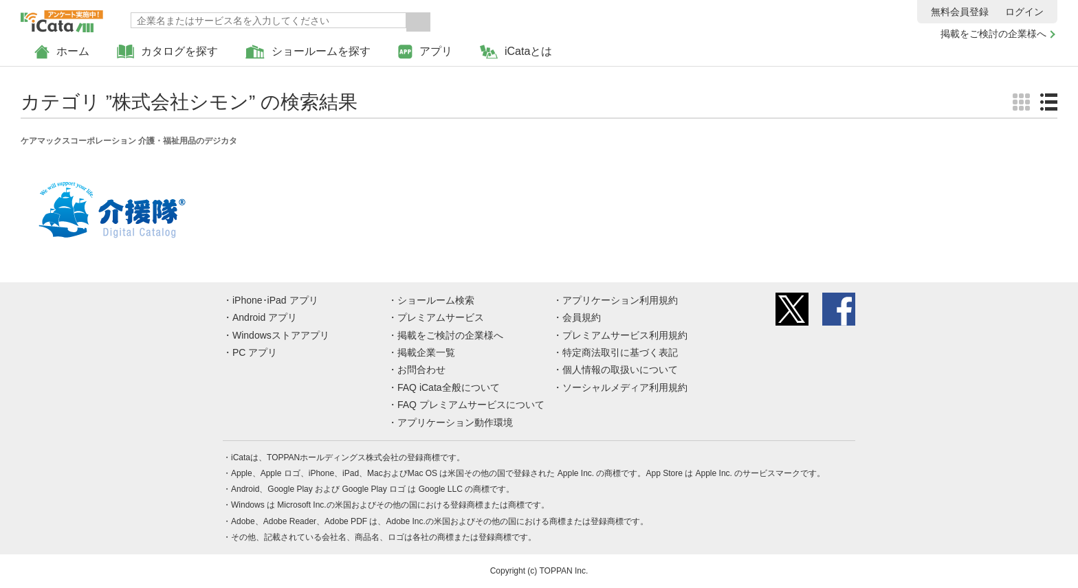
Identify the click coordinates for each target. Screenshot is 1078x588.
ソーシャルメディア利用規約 (625, 387)
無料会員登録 (960, 11)
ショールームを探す (308, 52)
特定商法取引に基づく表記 (620, 352)
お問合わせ (421, 369)
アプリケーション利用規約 (620, 300)
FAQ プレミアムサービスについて (470, 404)
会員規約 (581, 317)
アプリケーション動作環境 (455, 422)
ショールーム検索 (435, 300)
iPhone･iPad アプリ (275, 300)
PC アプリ (254, 352)
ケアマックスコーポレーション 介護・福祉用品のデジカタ (129, 141)
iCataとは (516, 52)
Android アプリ (264, 317)
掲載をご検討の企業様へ (993, 33)
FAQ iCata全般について (448, 387)
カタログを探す (167, 52)
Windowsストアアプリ (280, 335)
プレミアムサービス (440, 317)
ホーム (61, 52)
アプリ (425, 52)
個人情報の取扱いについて (620, 369)
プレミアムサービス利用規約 (625, 335)
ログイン (1024, 11)
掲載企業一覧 (426, 352)
